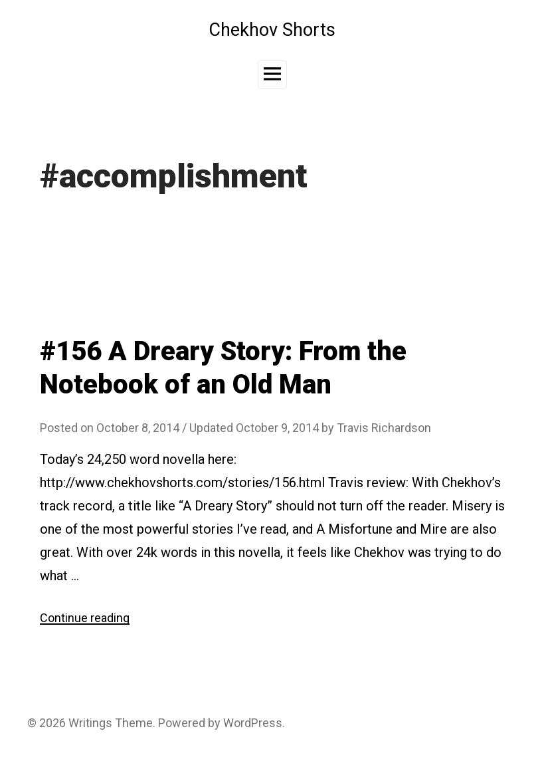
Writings (90, 723)
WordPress (252, 723)
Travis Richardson (384, 428)
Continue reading (85, 618)
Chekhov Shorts (272, 30)
